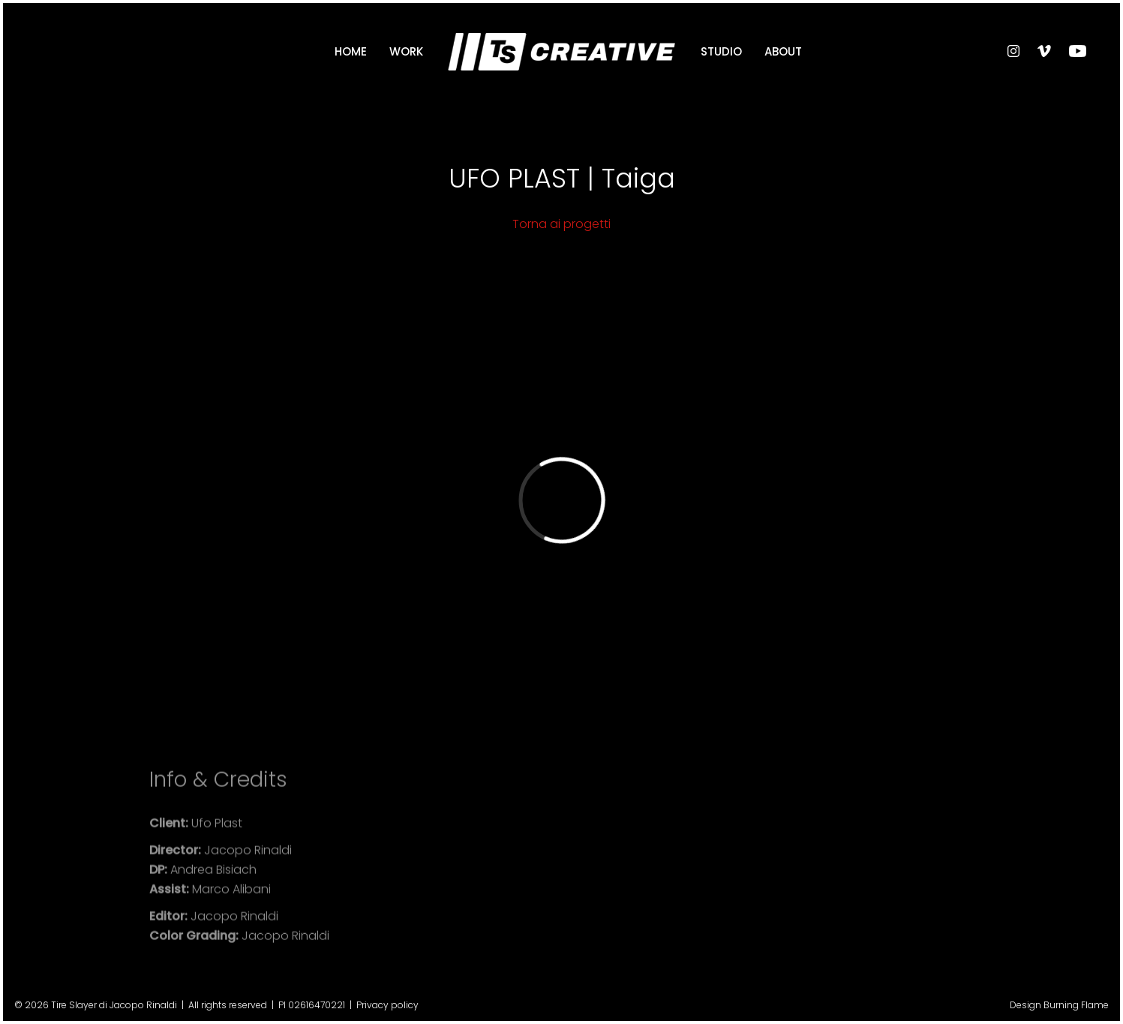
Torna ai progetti (561, 224)
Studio (721, 51)
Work (406, 51)
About (783, 51)
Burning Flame (1076, 1004)
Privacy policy (387, 1004)
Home (351, 51)
